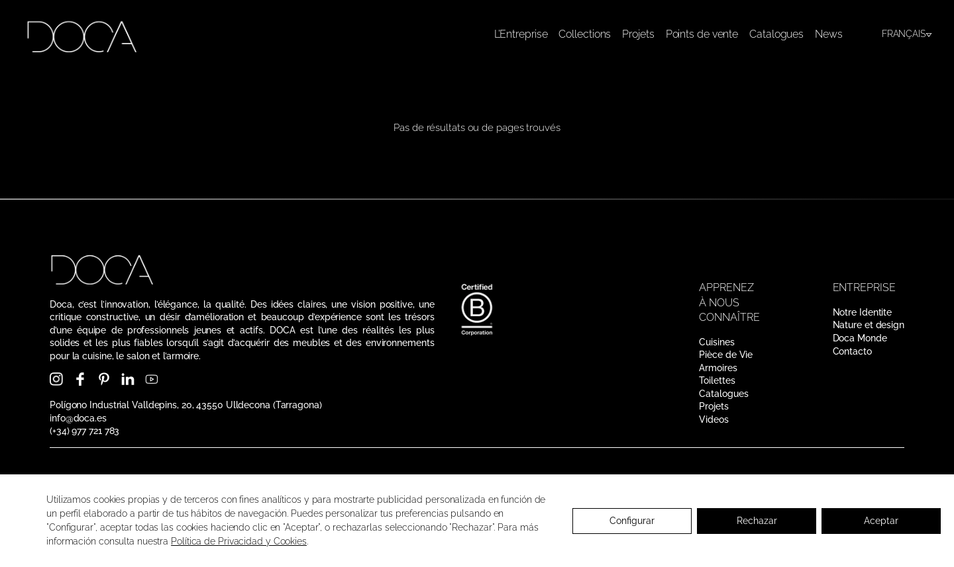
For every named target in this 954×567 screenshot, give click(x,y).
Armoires (718, 368)
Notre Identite (862, 312)
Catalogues (776, 34)
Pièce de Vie (726, 354)
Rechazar (757, 520)
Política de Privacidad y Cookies (239, 541)
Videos (713, 419)
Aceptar (881, 520)
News (829, 34)
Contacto (852, 351)
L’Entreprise (521, 34)
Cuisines (716, 342)
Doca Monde (860, 338)
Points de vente (702, 34)
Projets (638, 34)
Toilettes (717, 380)
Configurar (632, 520)
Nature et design (868, 325)
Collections (584, 34)
